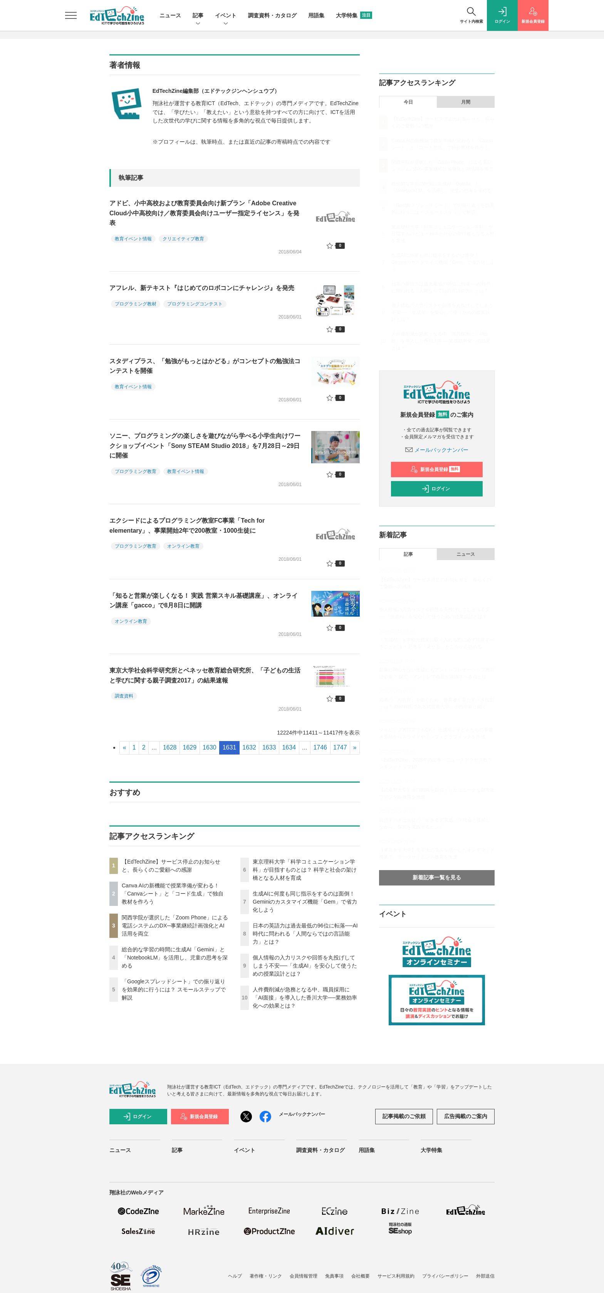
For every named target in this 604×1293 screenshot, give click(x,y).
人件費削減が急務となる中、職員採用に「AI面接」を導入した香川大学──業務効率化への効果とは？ (305, 997)
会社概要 (360, 1276)
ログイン (435, 489)
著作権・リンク (266, 1276)
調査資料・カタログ (272, 15)
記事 (198, 16)
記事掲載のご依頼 (404, 1116)
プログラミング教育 (135, 471)
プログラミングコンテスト (195, 304)
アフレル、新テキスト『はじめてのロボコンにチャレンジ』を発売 (201, 288)
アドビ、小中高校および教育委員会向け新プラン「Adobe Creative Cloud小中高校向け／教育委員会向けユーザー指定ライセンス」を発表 (204, 213)
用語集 (316, 15)
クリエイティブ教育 (183, 238)
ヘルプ (235, 1276)
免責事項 (334, 1276)
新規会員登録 (435, 469)
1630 (209, 747)
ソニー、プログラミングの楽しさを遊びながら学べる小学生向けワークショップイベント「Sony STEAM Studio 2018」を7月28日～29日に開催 (204, 446)
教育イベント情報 (133, 238)
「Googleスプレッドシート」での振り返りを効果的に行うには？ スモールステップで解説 (174, 989)
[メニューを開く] (70, 15)
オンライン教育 (183, 546)
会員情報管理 (303, 1276)
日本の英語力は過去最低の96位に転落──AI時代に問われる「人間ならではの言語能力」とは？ (305, 933)
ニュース (170, 15)
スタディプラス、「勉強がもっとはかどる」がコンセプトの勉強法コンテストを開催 (204, 366)
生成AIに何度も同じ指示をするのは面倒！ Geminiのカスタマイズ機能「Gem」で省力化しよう (305, 902)
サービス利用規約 (396, 1276)
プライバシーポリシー (445, 1276)
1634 (289, 747)
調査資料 (124, 696)
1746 (320, 747)
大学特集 (354, 15)
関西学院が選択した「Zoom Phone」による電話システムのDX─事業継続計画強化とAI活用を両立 (175, 925)
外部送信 (485, 1276)
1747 (340, 747)
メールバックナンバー (436, 450)
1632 (249, 747)
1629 (190, 747)
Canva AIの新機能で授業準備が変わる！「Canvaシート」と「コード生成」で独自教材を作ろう (172, 893)
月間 (465, 102)
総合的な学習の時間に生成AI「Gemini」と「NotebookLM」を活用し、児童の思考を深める (175, 957)
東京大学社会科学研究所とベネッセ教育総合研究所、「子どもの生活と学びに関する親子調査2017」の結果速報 (204, 675)
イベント (226, 16)
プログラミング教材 (135, 304)
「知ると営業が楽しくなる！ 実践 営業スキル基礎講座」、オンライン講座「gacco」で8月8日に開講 (203, 600)
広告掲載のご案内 (465, 1116)
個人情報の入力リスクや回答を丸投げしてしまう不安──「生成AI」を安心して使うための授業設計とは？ (305, 965)
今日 (408, 102)
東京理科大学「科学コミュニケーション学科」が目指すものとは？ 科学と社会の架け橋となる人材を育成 (305, 870)
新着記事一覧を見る (437, 877)
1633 (269, 747)
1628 (170, 747)
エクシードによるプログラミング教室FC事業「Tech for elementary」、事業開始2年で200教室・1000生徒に (187, 525)
